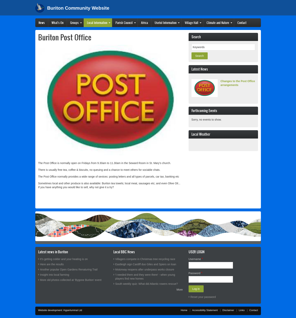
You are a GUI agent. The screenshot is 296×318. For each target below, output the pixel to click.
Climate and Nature (218, 22)
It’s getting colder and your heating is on (64, 259)
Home (184, 310)
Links (242, 310)
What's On (57, 22)
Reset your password (203, 296)
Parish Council (124, 22)
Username (195, 259)
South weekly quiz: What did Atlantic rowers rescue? (146, 283)
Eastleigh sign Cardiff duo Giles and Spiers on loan (145, 264)
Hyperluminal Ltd (72, 310)
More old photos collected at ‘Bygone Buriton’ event (71, 279)
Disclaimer (228, 310)
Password (194, 273)
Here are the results (52, 264)
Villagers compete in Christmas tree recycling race (145, 259)
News (42, 22)
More (180, 289)
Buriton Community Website (78, 8)
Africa (144, 22)
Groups (74, 22)
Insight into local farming (54, 274)
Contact (241, 22)
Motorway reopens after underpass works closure (144, 269)
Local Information (97, 22)
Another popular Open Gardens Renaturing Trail (69, 269)
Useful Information (165, 22)
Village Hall (191, 22)
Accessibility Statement (205, 310)
